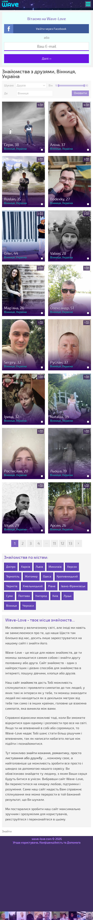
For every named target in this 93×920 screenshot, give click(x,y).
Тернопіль (12, 576)
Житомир (31, 576)
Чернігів (11, 586)
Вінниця (11, 605)
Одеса (47, 576)
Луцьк (68, 596)
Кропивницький (67, 576)
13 (70, 543)
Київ (55, 596)
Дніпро (11, 567)
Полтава (24, 596)
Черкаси (28, 605)
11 (54, 543)
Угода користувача (25, 842)
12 (62, 543)
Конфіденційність (51, 842)
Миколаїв (55, 567)
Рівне (51, 586)
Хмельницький (33, 586)
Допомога (73, 842)
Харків (25, 567)
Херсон (72, 567)
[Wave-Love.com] (10, 4)
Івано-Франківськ (73, 586)
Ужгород (41, 596)
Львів (39, 567)
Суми (9, 596)
